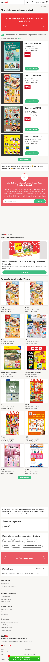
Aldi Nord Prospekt (6, 609)
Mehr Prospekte (25, 159)
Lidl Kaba (6, 546)
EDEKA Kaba (7, 541)
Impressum (27, 649)
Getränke (20, 38)
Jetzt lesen (24, 272)
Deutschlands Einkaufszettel (9, 622)
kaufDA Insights (5, 625)
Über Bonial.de (5, 583)
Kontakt (26, 652)
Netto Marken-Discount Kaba (32, 546)
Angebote (12, 573)
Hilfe (2, 649)
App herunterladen (6, 627)
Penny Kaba (16, 546)
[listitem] (12, 296)
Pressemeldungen (6, 630)
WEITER (24, 25)
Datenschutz (41, 196)
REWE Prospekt (5, 602)
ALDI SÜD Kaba (19, 541)
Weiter (39, 201)
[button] (24, 56)
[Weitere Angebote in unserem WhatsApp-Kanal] (22, 658)
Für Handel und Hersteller (8, 586)
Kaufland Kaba (31, 541)
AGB (2, 654)
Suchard (6, 526)
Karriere (3, 589)
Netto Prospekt (5, 612)
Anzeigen (44, 6)
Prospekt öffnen (31, 69)
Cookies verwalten (29, 654)
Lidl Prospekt (4, 614)
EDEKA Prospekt (5, 596)
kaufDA (4, 573)
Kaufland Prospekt (6, 599)
